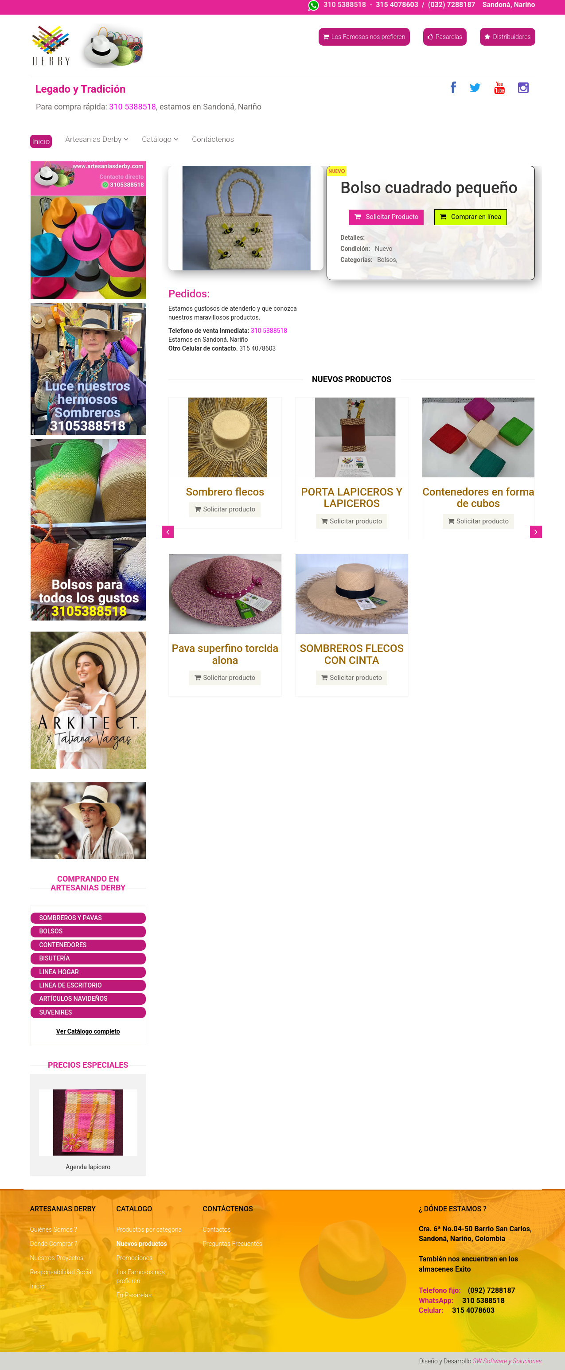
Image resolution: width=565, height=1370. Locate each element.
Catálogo (160, 139)
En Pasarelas (134, 1295)
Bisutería (54, 958)
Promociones (135, 1257)
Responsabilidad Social (61, 1272)
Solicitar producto (225, 509)
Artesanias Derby (97, 139)
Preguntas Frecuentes (232, 1243)
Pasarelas (445, 36)
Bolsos (51, 931)
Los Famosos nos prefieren (364, 36)
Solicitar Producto (386, 217)
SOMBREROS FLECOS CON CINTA (352, 654)
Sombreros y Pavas (70, 917)
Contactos (217, 1229)
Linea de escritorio (70, 985)
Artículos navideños (73, 998)
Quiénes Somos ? (53, 1229)
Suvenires (55, 1012)
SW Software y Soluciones (507, 1361)
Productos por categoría (149, 1229)
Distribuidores (507, 36)
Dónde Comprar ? (54, 1243)
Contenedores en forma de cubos (478, 498)
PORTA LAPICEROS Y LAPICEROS (351, 498)
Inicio (41, 141)
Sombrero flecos (225, 492)
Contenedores (63, 944)
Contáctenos (213, 139)
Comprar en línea (471, 217)
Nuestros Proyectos (57, 1257)
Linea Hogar (59, 972)
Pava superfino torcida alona (225, 654)
